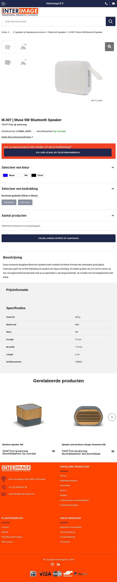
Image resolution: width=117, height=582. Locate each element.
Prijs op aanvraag (15, 451)
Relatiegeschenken (68, 480)
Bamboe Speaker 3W (12, 444)
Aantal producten (14, 215)
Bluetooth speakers (57, 32)
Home (4, 32)
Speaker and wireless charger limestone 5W (84, 444)
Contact (5, 527)
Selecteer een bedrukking (20, 189)
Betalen (5, 532)
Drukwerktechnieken (69, 505)
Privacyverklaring (67, 532)
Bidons (63, 490)
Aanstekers (65, 485)
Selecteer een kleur (15, 167)
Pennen (63, 475)
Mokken (63, 495)
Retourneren (7, 542)
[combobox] (54, 21)
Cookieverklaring (67, 537)
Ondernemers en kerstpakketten (74, 500)
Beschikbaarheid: (19, 453)
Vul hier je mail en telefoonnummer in (58, 152)
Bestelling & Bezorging (12, 537)
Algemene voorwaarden (71, 527)
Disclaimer (65, 542)
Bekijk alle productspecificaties (17, 137)
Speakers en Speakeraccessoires (30, 32)
